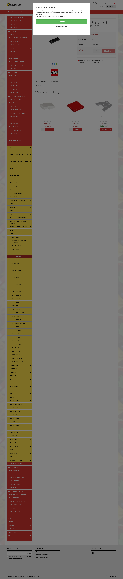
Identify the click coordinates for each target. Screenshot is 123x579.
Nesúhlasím (61, 30)
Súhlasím (61, 22)
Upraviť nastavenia (61, 26)
